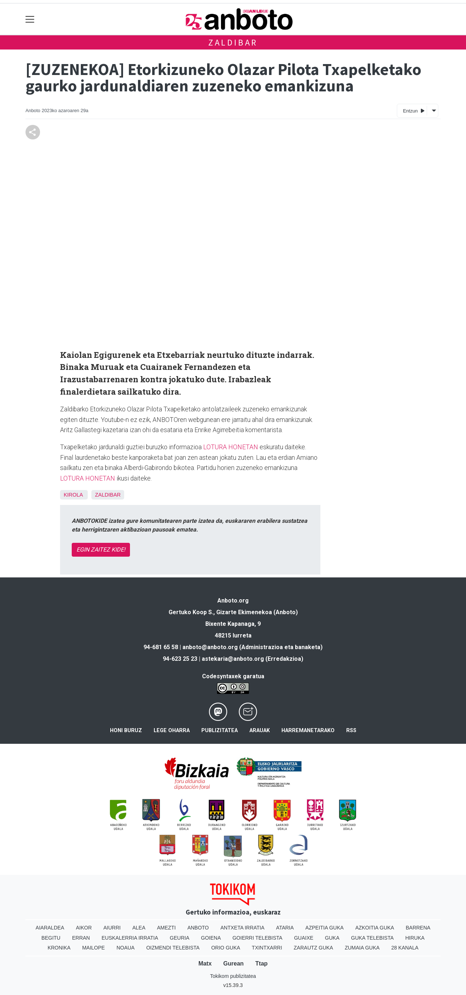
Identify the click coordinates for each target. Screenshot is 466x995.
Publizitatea (219, 730)
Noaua (125, 948)
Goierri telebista (257, 938)
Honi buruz (126, 730)
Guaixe (303, 938)
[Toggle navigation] (30, 19)
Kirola (73, 495)
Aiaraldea (50, 928)
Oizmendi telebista (173, 948)
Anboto (198, 928)
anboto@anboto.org (210, 647)
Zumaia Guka (362, 948)
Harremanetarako (308, 730)
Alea (138, 928)
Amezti (166, 928)
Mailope (93, 948)
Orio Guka (225, 948)
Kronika (59, 948)
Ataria (285, 928)
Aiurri (112, 928)
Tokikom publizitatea (233, 976)
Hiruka (414, 938)
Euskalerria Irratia (130, 938)
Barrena (418, 928)
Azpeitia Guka (324, 928)
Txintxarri (267, 948)
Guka (332, 938)
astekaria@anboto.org (233, 658)
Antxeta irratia (243, 928)
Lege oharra (172, 730)
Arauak (259, 730)
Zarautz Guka (313, 948)
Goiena (211, 938)
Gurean (233, 963)
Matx (205, 963)
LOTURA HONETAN (230, 447)
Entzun (413, 110)
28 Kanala (405, 948)
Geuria (179, 938)
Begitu (51, 938)
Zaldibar (233, 42)
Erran (81, 938)
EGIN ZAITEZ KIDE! (100, 549)
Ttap (261, 963)
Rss (351, 730)
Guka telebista (372, 938)
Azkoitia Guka (374, 928)
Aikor (84, 928)
